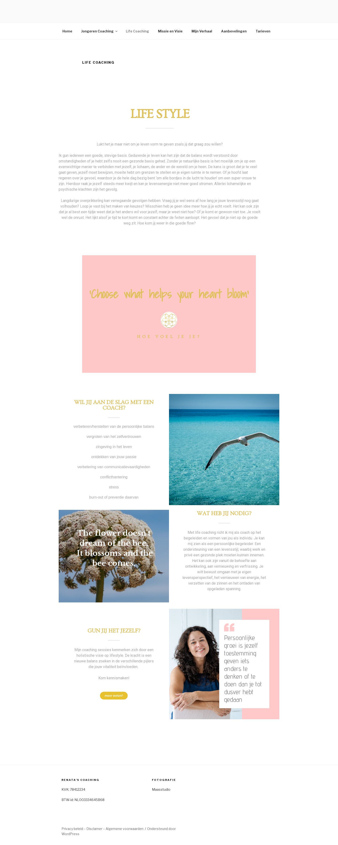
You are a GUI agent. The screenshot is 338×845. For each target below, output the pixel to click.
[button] (114, 695)
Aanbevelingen (234, 31)
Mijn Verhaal (202, 31)
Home (67, 31)
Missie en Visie (170, 31)
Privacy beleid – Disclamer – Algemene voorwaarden (102, 829)
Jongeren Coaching (99, 31)
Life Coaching (137, 31)
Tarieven (263, 31)
